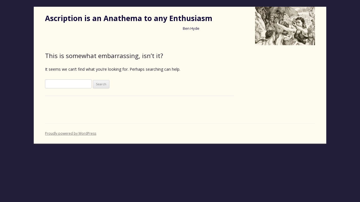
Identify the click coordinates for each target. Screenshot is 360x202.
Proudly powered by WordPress (70, 133)
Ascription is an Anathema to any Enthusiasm (128, 18)
